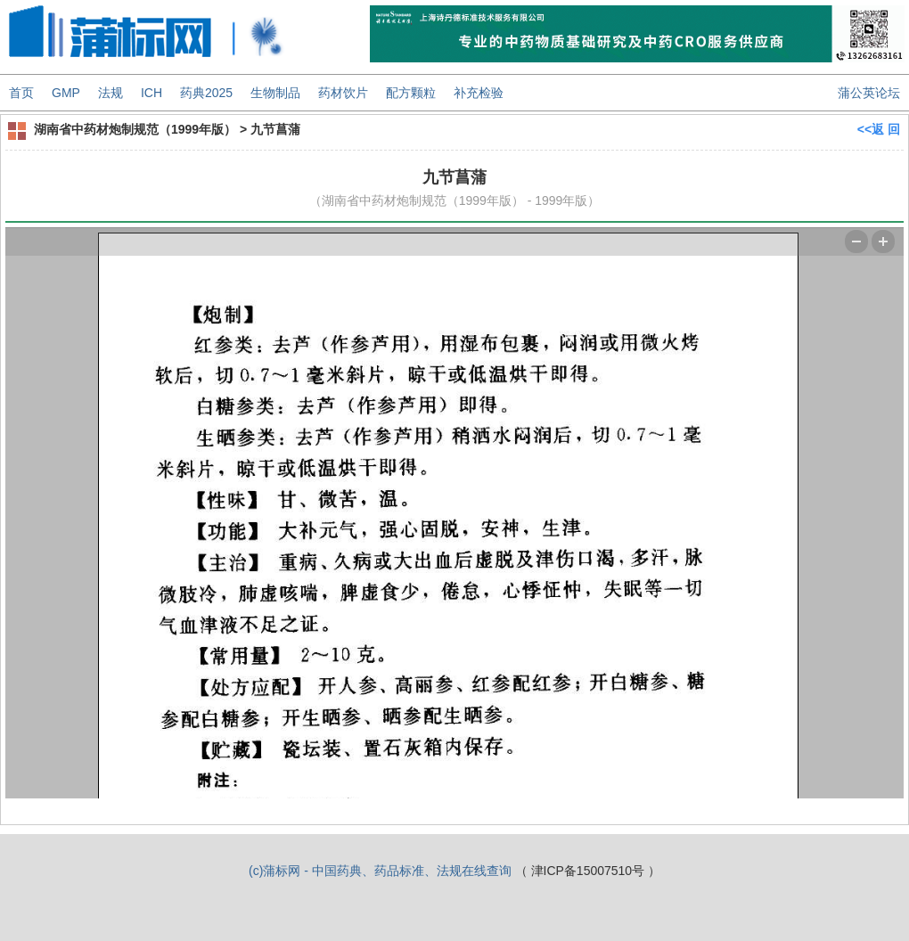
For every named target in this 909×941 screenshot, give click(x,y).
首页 (21, 93)
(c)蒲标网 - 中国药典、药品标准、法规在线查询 (380, 870)
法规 (110, 93)
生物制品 (275, 93)
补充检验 (479, 93)
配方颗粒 (411, 93)
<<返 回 (878, 129)
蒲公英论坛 (869, 93)
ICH (151, 93)
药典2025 (206, 93)
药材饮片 (343, 93)
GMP (66, 93)
